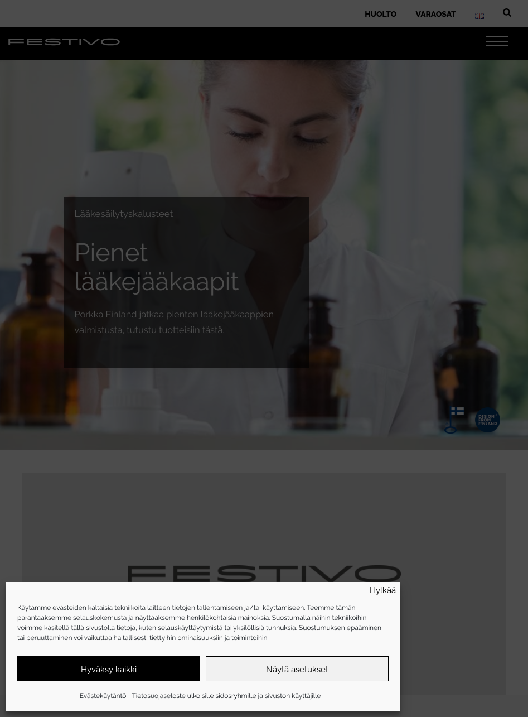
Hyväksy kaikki (109, 669)
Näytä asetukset (297, 669)
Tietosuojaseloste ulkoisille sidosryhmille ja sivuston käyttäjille (226, 695)
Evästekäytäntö (103, 695)
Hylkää (383, 589)
